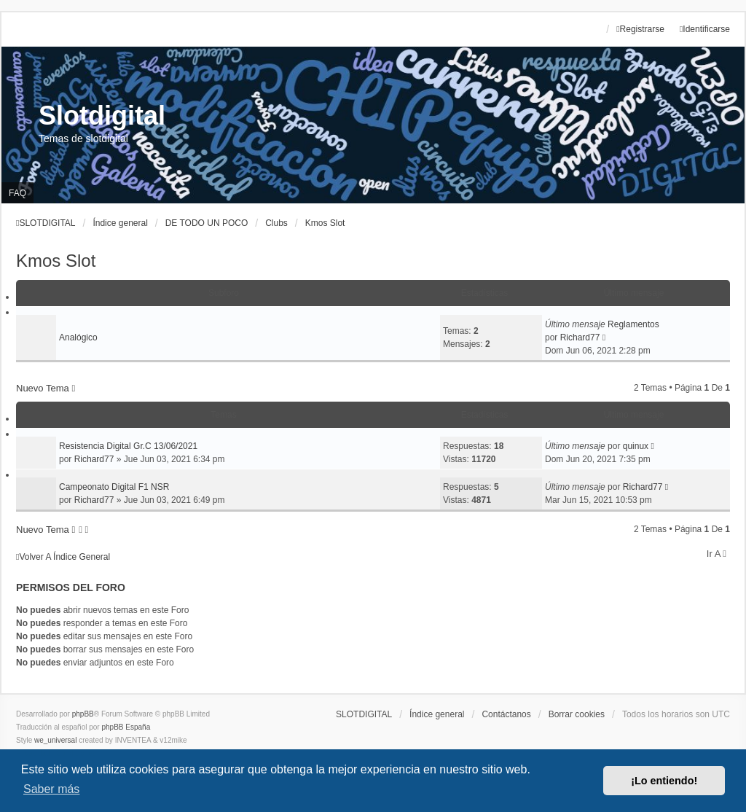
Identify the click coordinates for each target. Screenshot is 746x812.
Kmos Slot (55, 260)
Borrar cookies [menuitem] (577, 714)
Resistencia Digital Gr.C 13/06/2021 (128, 446)
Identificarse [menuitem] (705, 29)
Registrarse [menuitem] (640, 29)
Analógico (78, 337)
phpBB (83, 714)
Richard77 (580, 337)
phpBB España (125, 727)
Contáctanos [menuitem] (506, 714)
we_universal (55, 740)
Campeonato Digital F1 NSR (114, 487)
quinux (635, 446)
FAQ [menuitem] (17, 193)
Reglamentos (633, 324)
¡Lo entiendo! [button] (664, 780)
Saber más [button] (51, 789)
